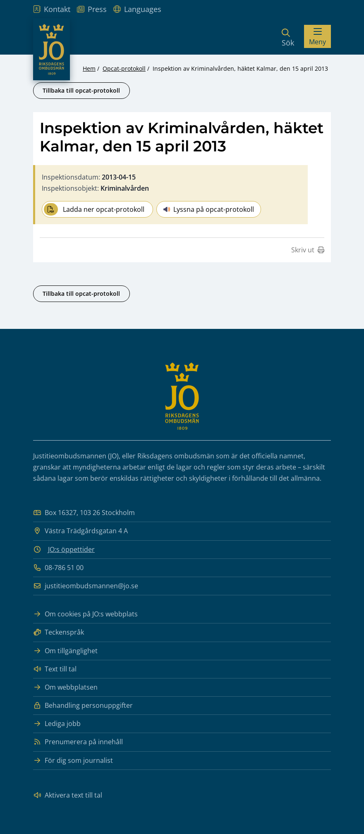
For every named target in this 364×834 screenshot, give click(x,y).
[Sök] (288, 36)
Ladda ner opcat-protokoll (94, 209)
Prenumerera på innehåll (78, 742)
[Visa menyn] (317, 36)
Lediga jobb (57, 723)
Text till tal (55, 669)
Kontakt (51, 9)
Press (92, 9)
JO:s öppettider (71, 549)
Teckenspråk (58, 632)
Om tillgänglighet (65, 651)
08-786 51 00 (58, 567)
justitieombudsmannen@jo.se (85, 586)
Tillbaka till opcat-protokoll (81, 90)
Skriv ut (307, 249)
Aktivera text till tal (67, 795)
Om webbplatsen (65, 687)
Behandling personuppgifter (83, 705)
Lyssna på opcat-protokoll (208, 209)
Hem (89, 68)
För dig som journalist (73, 760)
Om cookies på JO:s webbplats (85, 614)
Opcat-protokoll (124, 68)
